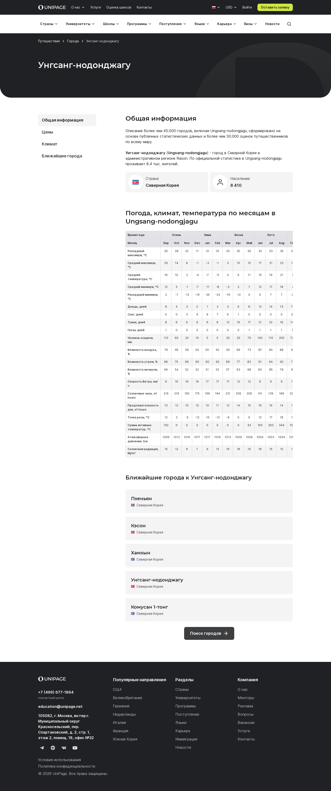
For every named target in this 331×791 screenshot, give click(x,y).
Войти (247, 7)
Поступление (170, 24)
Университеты (78, 24)
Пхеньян (141, 498)
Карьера (224, 24)
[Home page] (52, 7)
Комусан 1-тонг (149, 607)
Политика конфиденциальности (66, 766)
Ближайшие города (62, 155)
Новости (272, 24)
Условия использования (59, 759)
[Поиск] (289, 24)
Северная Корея (150, 505)
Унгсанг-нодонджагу (157, 580)
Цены (47, 132)
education (60, 706)
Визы (248, 24)
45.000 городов (177, 130)
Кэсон (138, 525)
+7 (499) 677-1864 (56, 692)
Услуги (95, 7)
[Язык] (216, 7)
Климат (49, 144)
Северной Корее (242, 152)
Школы (109, 24)
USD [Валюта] (229, 7)
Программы (137, 24)
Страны (46, 24)
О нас (75, 7)
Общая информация (62, 120)
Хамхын (140, 553)
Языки (199, 24)
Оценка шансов (118, 7)
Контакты (144, 7)
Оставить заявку (275, 7)
